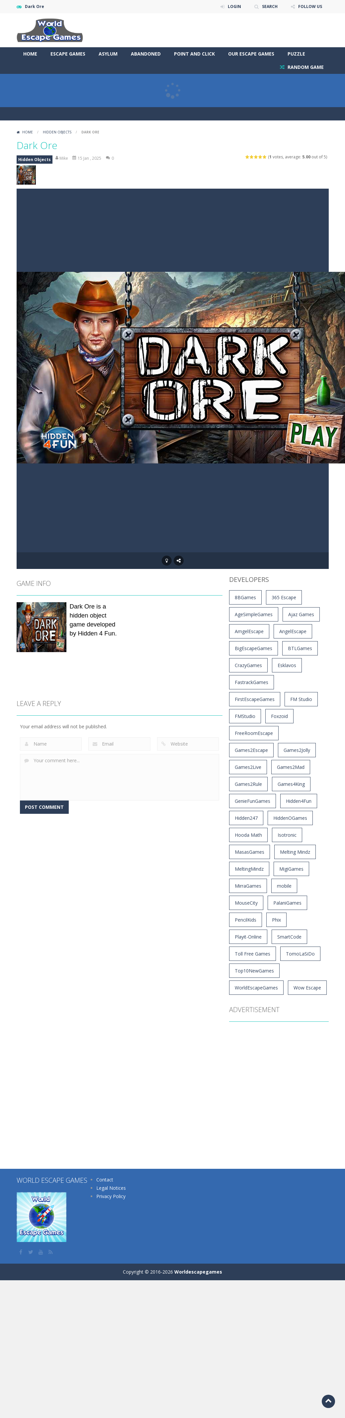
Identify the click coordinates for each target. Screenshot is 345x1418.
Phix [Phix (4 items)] (276, 920)
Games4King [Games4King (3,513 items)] (291, 784)
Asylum (108, 54)
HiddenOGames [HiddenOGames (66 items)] (290, 818)
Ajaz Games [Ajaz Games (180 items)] (301, 614)
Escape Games (67, 54)
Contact (104, 1179)
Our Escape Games (251, 54)
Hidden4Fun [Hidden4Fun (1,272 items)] (298, 801)
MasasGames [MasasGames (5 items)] (249, 852)
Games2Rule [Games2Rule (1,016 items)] (248, 784)
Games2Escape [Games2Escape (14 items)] (251, 750)
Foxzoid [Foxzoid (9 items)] (279, 716)
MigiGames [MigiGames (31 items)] (291, 869)
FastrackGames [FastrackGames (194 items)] (251, 682)
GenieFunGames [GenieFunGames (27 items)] (252, 801)
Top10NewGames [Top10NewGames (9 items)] (254, 971)
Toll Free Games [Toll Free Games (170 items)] (252, 954)
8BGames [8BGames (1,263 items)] (245, 597)
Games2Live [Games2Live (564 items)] (248, 767)
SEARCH (270, 6)
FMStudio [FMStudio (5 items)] (245, 716)
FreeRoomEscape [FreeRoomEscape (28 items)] (254, 733)
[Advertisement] (147, 26)
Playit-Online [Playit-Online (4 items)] (248, 937)
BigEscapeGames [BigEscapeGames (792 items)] (253, 648)
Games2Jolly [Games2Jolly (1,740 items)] (297, 750)
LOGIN (234, 6)
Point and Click (194, 54)
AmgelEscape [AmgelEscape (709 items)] (249, 631)
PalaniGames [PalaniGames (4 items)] (287, 903)
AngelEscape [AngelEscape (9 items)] (292, 631)
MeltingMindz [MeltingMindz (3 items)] (249, 869)
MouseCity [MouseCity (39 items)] (246, 903)
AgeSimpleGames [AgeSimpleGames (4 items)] (254, 614)
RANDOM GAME (305, 67)
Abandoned (146, 54)
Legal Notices (111, 1188)
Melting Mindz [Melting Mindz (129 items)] (295, 852)
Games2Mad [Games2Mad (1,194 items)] (290, 767)
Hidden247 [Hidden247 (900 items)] (246, 818)
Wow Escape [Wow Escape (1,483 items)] (307, 987)
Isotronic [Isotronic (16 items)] (287, 835)
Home (30, 54)
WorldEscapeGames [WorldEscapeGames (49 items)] (256, 987)
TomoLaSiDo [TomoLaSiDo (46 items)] (300, 954)
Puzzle (296, 54)
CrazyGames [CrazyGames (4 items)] (248, 665)
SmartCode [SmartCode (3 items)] (289, 937)
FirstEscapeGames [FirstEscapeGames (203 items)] (255, 699)
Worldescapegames (198, 1272)
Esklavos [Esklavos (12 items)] (287, 665)
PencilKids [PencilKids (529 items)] (245, 920)
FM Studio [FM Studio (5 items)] (301, 699)
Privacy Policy (111, 1196)
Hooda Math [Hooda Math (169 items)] (248, 835)
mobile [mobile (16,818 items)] (284, 886)
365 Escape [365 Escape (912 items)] (284, 597)
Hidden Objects (57, 132)
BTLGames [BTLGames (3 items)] (300, 648)
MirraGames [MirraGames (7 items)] (248, 886)
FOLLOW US (310, 6)
